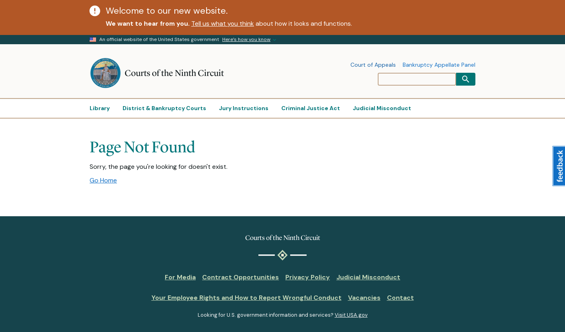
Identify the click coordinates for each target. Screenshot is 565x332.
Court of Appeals (373, 65)
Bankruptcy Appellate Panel (439, 65)
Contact (400, 297)
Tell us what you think (222, 23)
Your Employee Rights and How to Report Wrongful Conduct (246, 297)
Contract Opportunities (240, 277)
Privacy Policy (307, 277)
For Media (180, 277)
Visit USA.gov (351, 315)
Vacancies (364, 297)
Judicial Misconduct (368, 277)
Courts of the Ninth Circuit (174, 73)
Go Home (103, 180)
